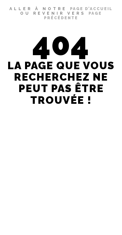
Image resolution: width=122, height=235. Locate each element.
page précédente (73, 15)
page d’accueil (91, 9)
